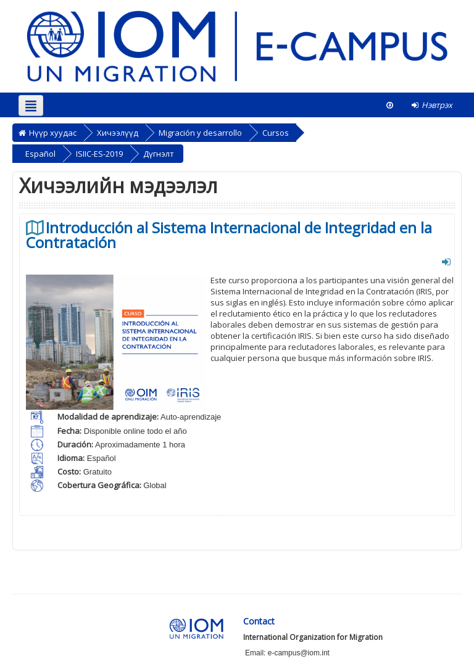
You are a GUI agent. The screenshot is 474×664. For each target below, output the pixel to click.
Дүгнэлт (158, 153)
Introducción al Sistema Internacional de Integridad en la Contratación (229, 235)
